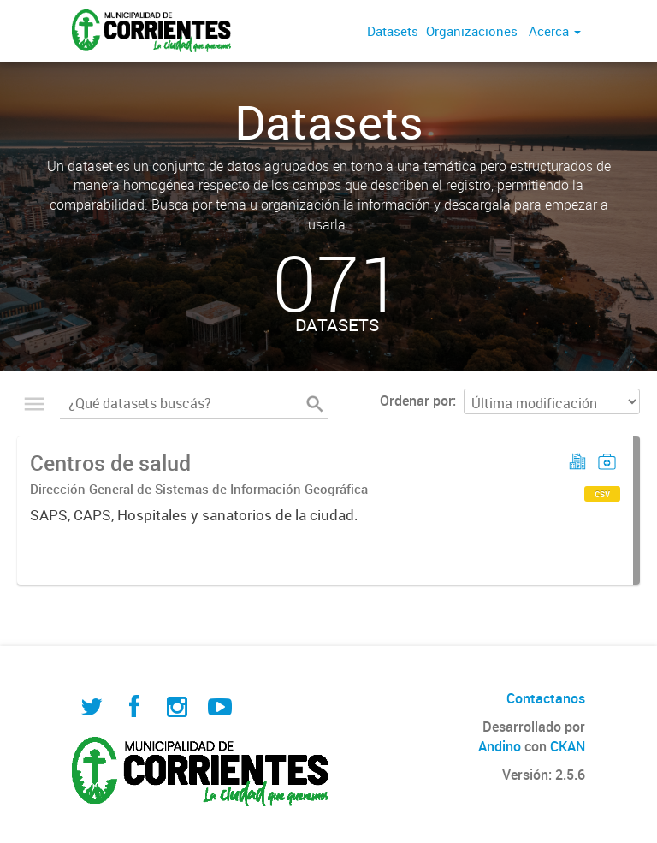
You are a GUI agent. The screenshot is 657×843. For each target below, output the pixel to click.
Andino (499, 746)
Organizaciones (472, 30)
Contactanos (545, 698)
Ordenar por (416, 400)
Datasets (392, 30)
